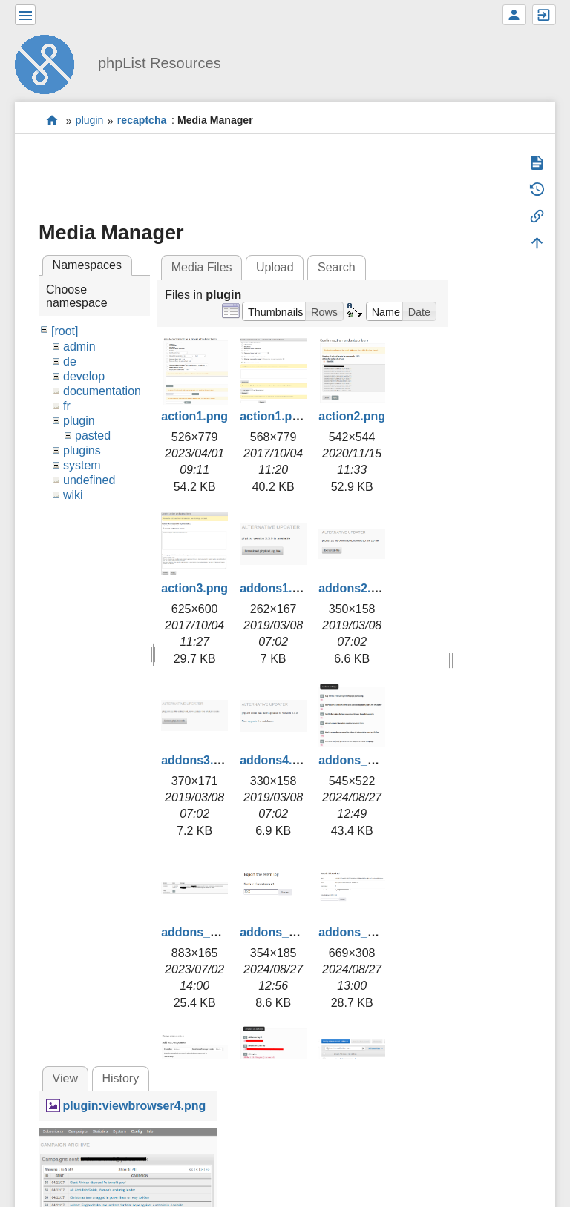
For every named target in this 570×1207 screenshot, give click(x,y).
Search (337, 267)
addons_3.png (280, 932)
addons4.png (277, 760)
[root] (64, 331)
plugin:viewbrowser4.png (134, 1105)
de (69, 361)
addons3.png (198, 760)
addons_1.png (358, 760)
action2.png (351, 416)
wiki (73, 495)
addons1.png (277, 588)
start (52, 120)
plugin (90, 121)
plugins (82, 450)
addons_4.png (358, 932)
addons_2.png (201, 932)
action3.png (194, 588)
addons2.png (355, 588)
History (120, 1078)
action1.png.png (286, 416)
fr (67, 406)
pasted (93, 435)
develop (84, 376)
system (82, 465)
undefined (89, 480)
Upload (275, 267)
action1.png (194, 416)
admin (79, 346)
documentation (102, 391)
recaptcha (142, 121)
